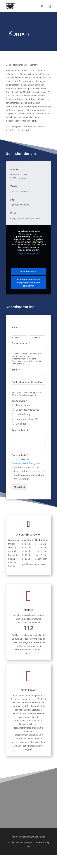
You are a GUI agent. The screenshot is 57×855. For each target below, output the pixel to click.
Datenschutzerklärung (23, 463)
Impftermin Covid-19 (27, 419)
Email (16, 369)
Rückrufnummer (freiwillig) (27, 382)
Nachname (35, 337)
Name (16, 327)
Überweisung (23, 414)
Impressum (17, 837)
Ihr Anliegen (19, 401)
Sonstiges (21, 424)
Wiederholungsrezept (27, 409)
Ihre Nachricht (21, 430)
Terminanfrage (23, 405)
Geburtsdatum (21, 343)
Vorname (16, 337)
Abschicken (19, 487)
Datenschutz (20, 455)
